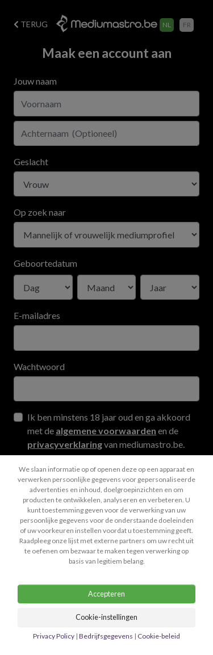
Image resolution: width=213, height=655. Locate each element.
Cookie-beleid (158, 636)
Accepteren (106, 593)
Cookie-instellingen (106, 617)
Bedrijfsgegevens (106, 636)
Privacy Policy (54, 636)
